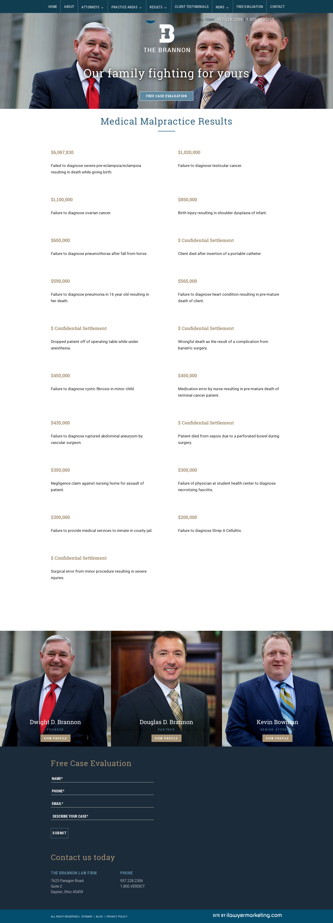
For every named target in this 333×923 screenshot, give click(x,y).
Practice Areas (124, 7)
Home (52, 7)
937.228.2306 (230, 19)
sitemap (86, 916)
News (220, 7)
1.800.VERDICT (260, 19)
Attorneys (90, 7)
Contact (277, 7)
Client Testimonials (192, 7)
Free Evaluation (250, 7)
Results (156, 7)
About (69, 7)
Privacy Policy (116, 916)
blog (99, 916)
